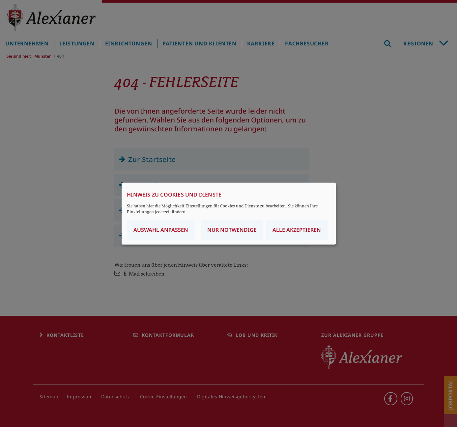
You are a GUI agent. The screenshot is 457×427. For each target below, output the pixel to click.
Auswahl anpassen (160, 229)
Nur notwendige (232, 229)
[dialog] (229, 213)
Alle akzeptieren (296, 229)
